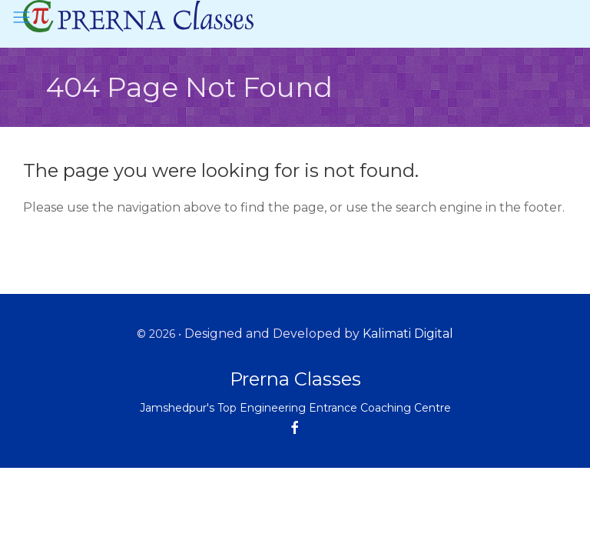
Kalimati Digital (408, 333)
